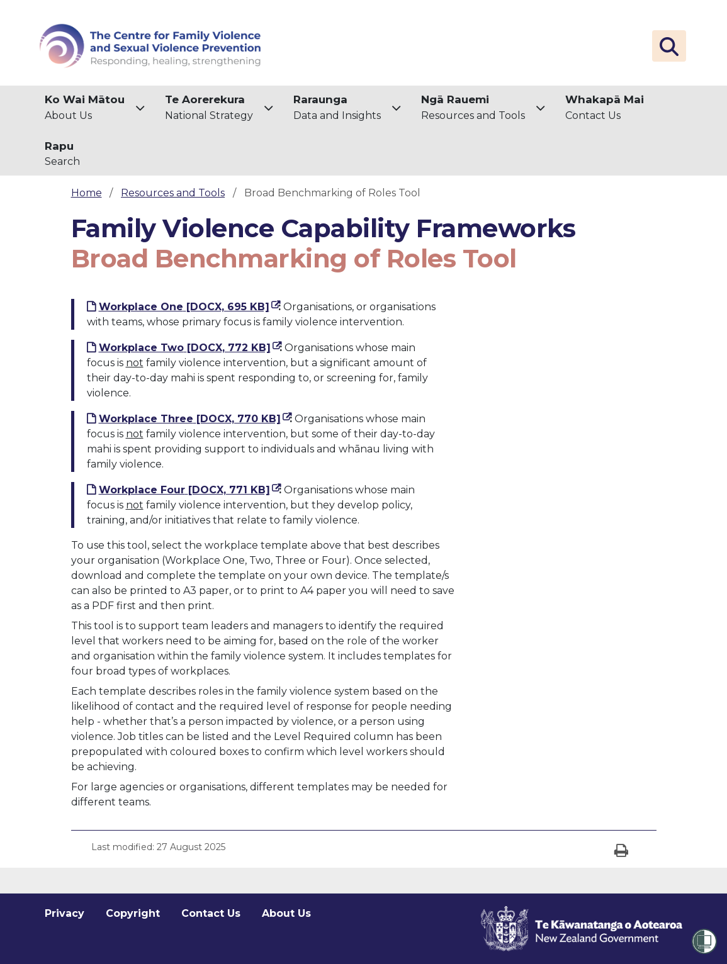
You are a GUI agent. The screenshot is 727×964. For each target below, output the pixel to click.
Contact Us (604, 106)
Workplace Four (189, 489)
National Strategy (209, 106)
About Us (85, 106)
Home (86, 193)
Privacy (64, 913)
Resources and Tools (473, 106)
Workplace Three (194, 418)
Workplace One (188, 306)
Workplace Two (189, 347)
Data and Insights (337, 106)
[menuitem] (95, 109)
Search (62, 153)
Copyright (133, 913)
